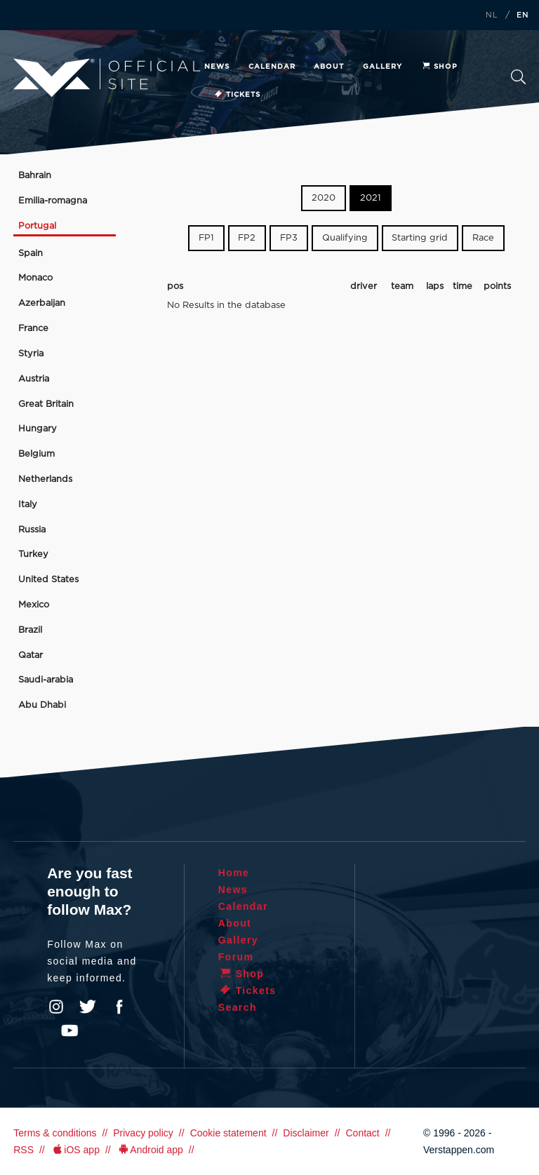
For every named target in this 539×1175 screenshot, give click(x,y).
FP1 (206, 238)
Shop (439, 66)
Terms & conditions (54, 1133)
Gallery (382, 66)
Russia (32, 530)
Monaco (35, 278)
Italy (27, 504)
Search (518, 76)
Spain (30, 253)
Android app (150, 1149)
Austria (33, 379)
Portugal (37, 226)
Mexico (33, 605)
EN (523, 15)
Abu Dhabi (42, 705)
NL (492, 15)
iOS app (75, 1149)
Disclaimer (305, 1133)
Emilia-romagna (52, 201)
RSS (23, 1149)
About (329, 66)
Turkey (33, 554)
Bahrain (34, 175)
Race (483, 238)
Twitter (88, 1007)
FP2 (246, 238)
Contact (362, 1133)
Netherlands (45, 479)
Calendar (271, 66)
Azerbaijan (41, 303)
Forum (236, 956)
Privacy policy (143, 1133)
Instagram (56, 1007)
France (33, 328)
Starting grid (420, 238)
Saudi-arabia (45, 680)
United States (48, 579)
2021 (370, 198)
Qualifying (345, 238)
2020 (323, 198)
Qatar (30, 655)
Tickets (236, 94)
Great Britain (46, 404)
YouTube (69, 1030)
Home (234, 872)
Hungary (37, 429)
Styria (31, 353)
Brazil (30, 630)
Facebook (119, 1007)
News (216, 66)
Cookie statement (228, 1133)
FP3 (289, 238)
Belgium (36, 454)
